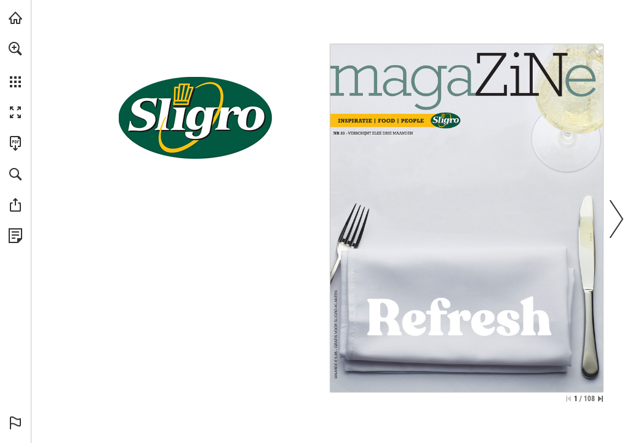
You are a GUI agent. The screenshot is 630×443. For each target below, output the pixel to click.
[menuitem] (15, 64)
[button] (15, 48)
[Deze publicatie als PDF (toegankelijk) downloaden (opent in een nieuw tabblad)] (15, 143)
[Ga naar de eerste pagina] (568, 399)
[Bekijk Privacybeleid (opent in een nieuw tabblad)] (15, 235)
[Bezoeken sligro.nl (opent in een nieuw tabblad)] (15, 17)
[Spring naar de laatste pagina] (600, 399)
